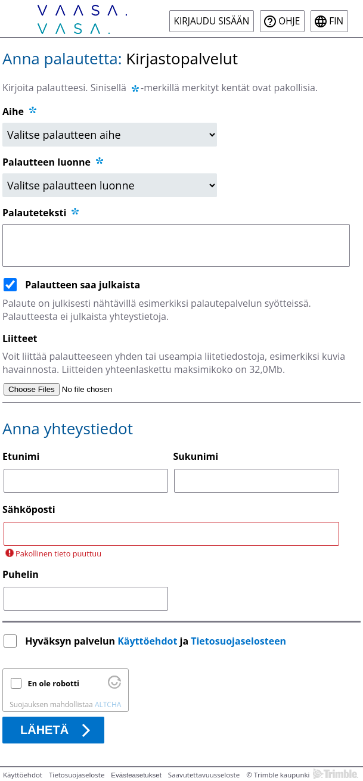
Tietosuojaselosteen (238, 641)
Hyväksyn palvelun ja (156, 641)
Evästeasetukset (136, 775)
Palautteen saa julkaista (82, 284)
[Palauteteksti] (176, 245)
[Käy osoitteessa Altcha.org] (114, 685)
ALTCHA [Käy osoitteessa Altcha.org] (108, 704)
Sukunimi (195, 456)
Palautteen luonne (53, 162)
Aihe (13, 111)
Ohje (289, 21)
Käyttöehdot (147, 641)
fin (336, 21)
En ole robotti (53, 683)
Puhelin (20, 574)
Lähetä (44, 729)
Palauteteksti (41, 212)
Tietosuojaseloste (76, 774)
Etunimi (20, 456)
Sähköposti (28, 509)
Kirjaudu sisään (212, 21)
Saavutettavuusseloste (204, 774)
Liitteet (20, 338)
